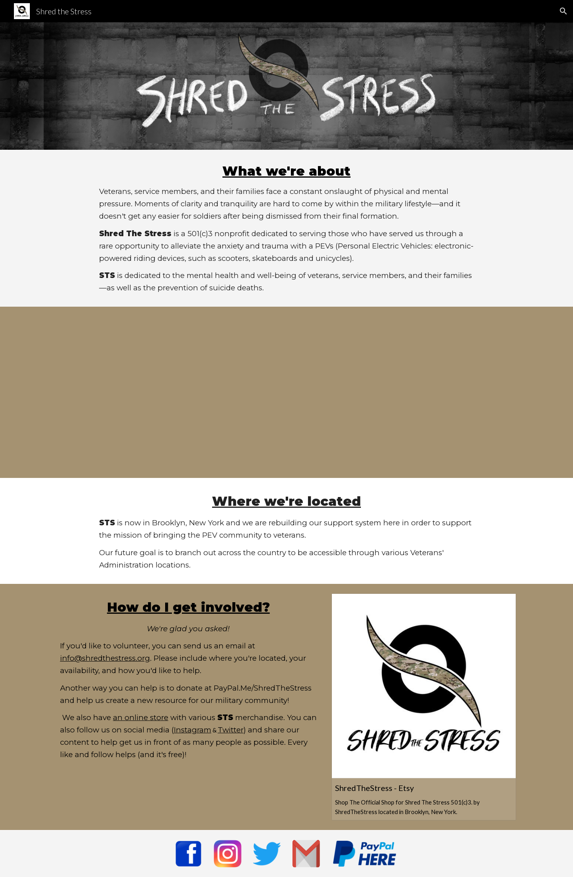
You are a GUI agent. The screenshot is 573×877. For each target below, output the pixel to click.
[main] (286, 228)
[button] (563, 11)
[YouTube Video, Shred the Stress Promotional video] (286, 392)
